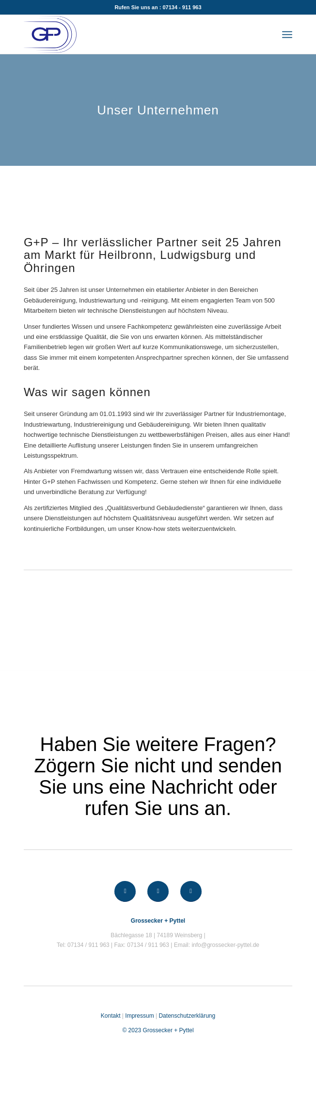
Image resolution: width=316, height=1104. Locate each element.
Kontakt (111, 1015)
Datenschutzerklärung (186, 1015)
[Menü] (287, 34)
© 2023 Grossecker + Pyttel (157, 1030)
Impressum (139, 1015)
